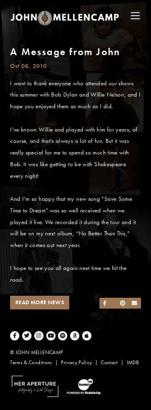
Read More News (39, 302)
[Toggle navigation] (135, 15)
